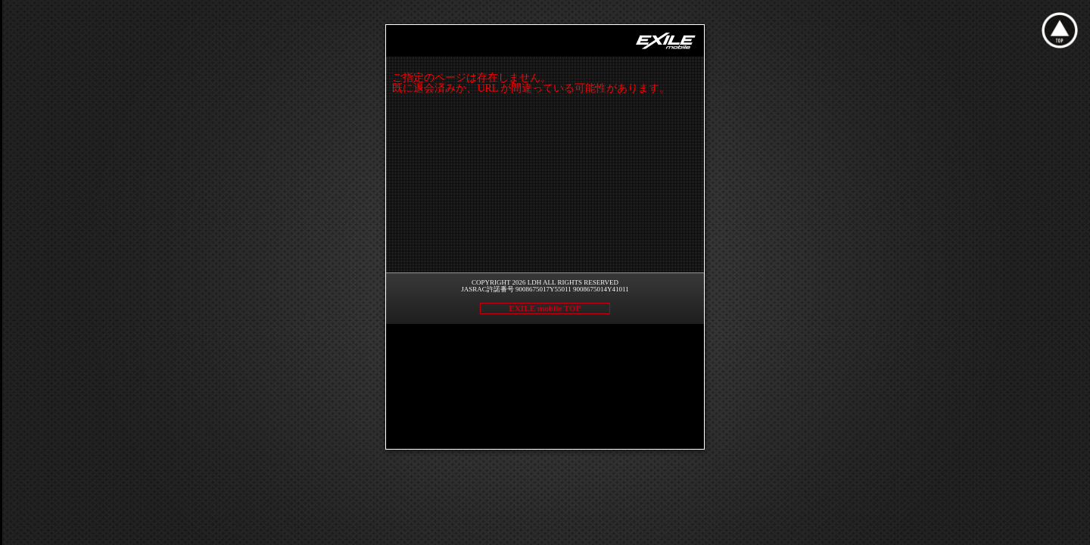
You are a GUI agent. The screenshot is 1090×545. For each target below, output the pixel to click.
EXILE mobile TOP (545, 308)
